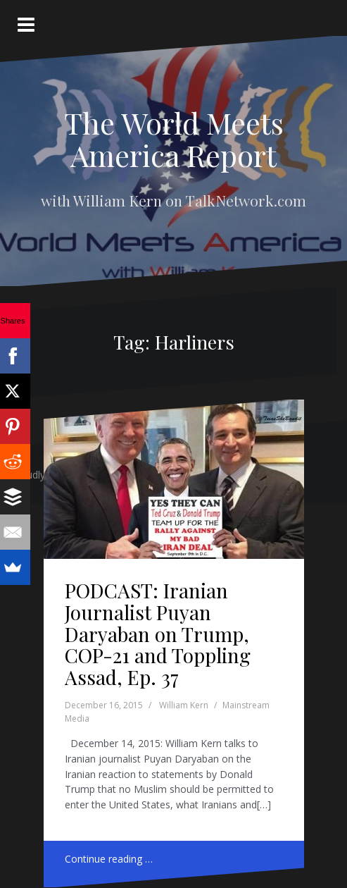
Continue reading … (109, 858)
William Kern (183, 705)
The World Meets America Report (174, 139)
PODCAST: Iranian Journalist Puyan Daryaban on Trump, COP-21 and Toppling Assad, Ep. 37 (158, 633)
